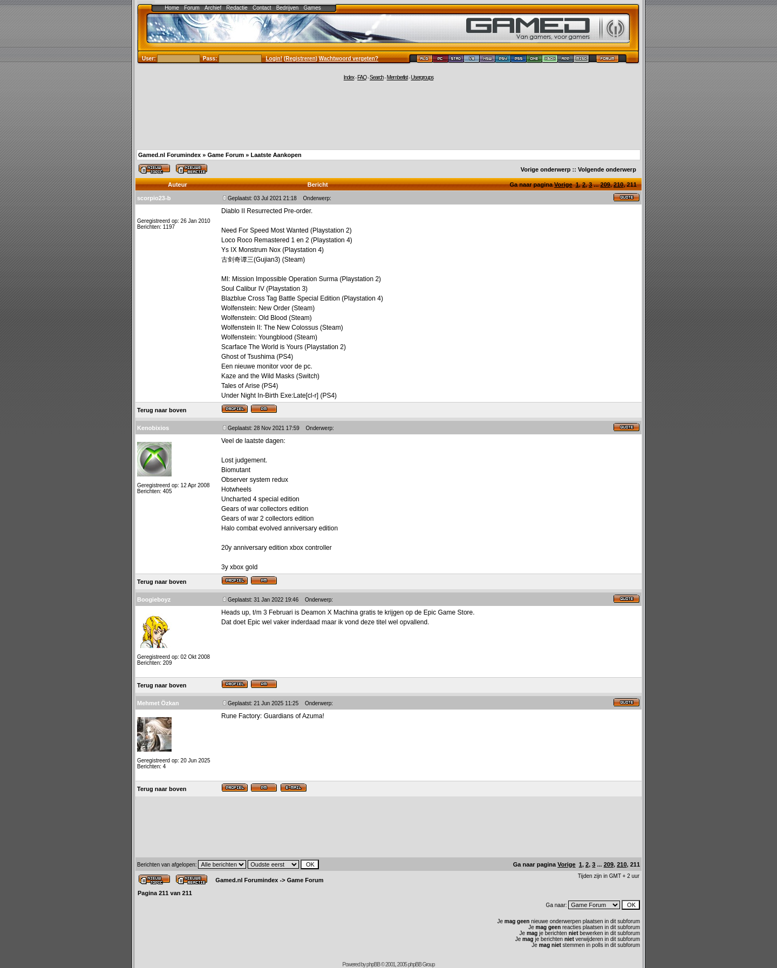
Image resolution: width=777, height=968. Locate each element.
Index (349, 77)
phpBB (373, 964)
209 (605, 184)
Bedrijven (287, 8)
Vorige (563, 184)
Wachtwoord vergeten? (348, 59)
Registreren (300, 59)
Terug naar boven (161, 410)
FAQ (361, 77)
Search (377, 77)
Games (312, 8)
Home (172, 8)
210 (618, 184)
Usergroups (422, 77)
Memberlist (397, 77)
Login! (274, 59)
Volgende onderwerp (607, 169)
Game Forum (225, 155)
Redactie (236, 8)
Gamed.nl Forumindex (169, 155)
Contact (262, 8)
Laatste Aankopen (275, 155)
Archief (213, 8)
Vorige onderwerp (546, 169)
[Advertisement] (388, 114)
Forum (192, 8)
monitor (267, 366)
